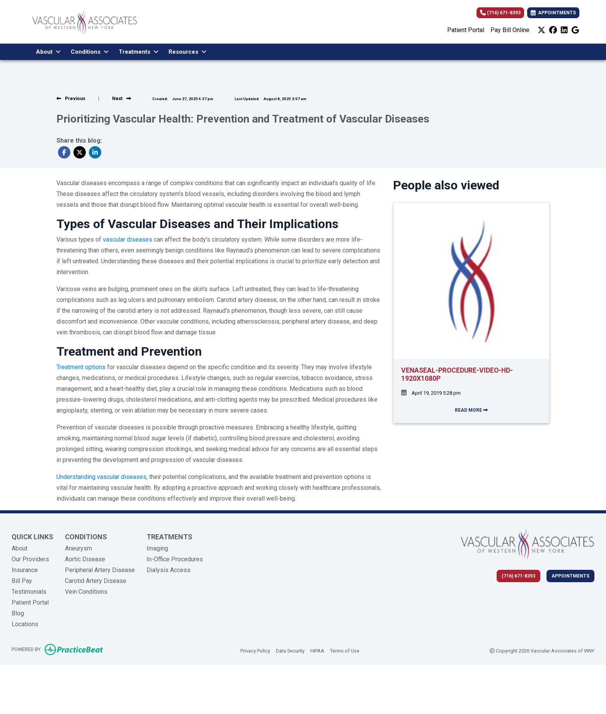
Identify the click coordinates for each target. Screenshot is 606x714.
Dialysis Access (168, 570)
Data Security (290, 650)
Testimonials (29, 591)
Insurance (25, 570)
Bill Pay (22, 580)
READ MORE (471, 410)
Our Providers (30, 559)
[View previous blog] (70, 98)
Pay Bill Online (509, 30)
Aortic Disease (85, 559)
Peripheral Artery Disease (100, 570)
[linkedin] (564, 30)
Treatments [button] (138, 51)
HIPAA (317, 650)
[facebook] (553, 30)
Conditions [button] (90, 51)
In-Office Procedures (174, 559)
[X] (541, 30)
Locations (25, 624)
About (19, 548)
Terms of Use (344, 650)
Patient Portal (465, 30)
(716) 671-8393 (500, 12)
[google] (575, 30)
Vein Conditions (86, 591)
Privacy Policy (255, 650)
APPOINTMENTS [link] (553, 12)
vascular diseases (127, 239)
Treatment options (81, 367)
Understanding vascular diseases (101, 477)
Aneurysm (78, 548)
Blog (18, 613)
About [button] (48, 51)
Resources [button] (187, 51)
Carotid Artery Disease (95, 580)
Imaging (157, 548)
